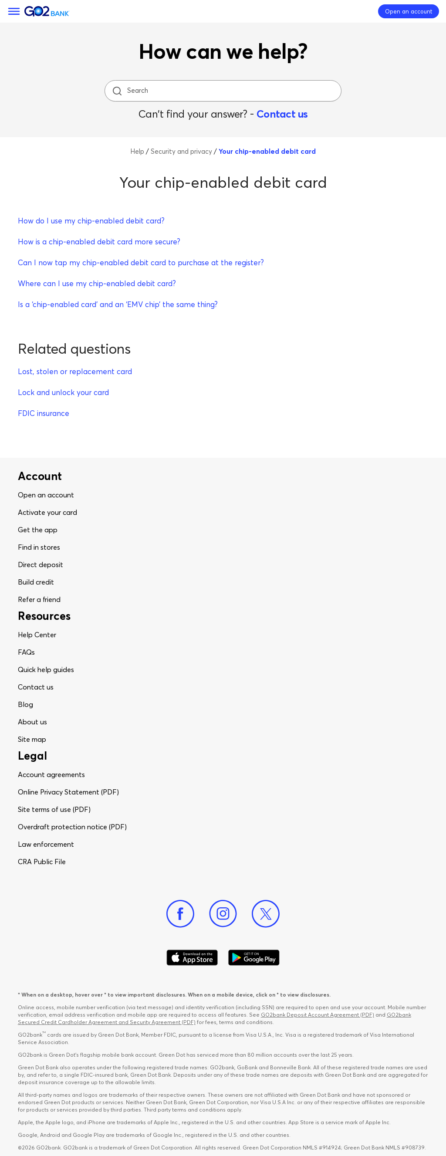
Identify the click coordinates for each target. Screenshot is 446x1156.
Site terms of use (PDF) (54, 809)
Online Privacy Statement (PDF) (68, 792)
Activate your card (47, 512)
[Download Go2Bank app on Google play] (254, 958)
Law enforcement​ (46, 844)
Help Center (37, 634)
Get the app (37, 529)
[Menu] (14, 11)
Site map (32, 739)
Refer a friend (39, 599)
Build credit (36, 582)
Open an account (46, 494)
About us (32, 721)
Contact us (282, 114)
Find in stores (39, 547)
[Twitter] (266, 914)
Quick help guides (46, 669)
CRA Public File (42, 861)
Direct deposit (40, 564)
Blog (25, 704)
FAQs (26, 652)
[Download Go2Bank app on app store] (192, 958)
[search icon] (117, 90)
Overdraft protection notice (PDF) (72, 826)
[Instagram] (223, 914)
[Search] (224, 90)
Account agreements (51, 774)
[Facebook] (180, 914)
